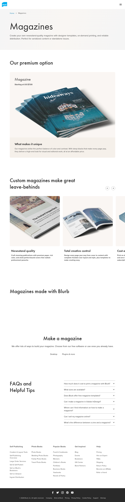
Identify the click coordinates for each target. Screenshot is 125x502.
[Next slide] (113, 188)
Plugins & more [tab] (68, 354)
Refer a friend (101, 472)
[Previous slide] (107, 188)
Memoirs (56, 459)
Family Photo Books (38, 459)
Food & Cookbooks (60, 452)
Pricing (99, 452)
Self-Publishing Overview (15, 456)
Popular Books (59, 446)
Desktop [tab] (53, 354)
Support (95, 498)
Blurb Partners (80, 466)
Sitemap (103, 498)
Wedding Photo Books (39, 455)
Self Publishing (16, 446)
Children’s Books (59, 462)
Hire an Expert (101, 455)
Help (98, 446)
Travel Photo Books (38, 462)
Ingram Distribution (17, 477)
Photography (58, 455)
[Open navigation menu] (120, 4)
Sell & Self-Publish (16, 465)
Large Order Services (18, 461)
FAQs (98, 459)
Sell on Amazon (15, 474)
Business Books (59, 469)
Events (77, 455)
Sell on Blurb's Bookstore (15, 469)
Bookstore (79, 459)
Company (49, 498)
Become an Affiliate (103, 469)
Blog (76, 452)
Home (12, 13)
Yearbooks (57, 472)
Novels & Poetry (59, 476)
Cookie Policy (86, 498)
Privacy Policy (75, 498)
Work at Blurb (58, 498)
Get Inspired (80, 446)
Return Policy (101, 466)
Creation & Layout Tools (19, 452)
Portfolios (56, 466)
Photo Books (36, 446)
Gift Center (79, 462)
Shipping (99, 462)
